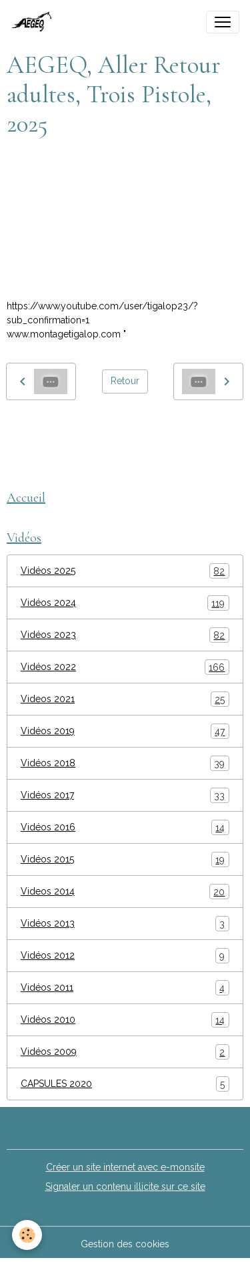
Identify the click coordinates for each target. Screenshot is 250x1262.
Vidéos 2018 (125, 763)
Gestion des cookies (125, 1244)
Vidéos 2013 (125, 923)
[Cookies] (27, 1235)
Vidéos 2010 (125, 1020)
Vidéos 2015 (125, 859)
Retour (125, 380)
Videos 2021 (125, 699)
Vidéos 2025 (125, 571)
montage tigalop (48, 430)
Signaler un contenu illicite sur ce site (125, 1186)
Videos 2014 (125, 891)
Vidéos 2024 (125, 603)
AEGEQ (114, 430)
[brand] (36, 22)
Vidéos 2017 (125, 795)
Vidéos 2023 (125, 635)
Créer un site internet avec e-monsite (125, 1167)
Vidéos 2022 (125, 667)
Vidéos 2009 (125, 1052)
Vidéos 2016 (125, 827)
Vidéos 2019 (125, 731)
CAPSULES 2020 (125, 1084)
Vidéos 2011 (125, 987)
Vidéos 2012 (125, 955)
